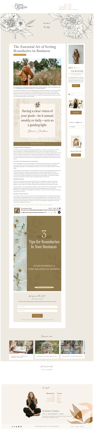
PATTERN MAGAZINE (62, 9)
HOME (65, 4)
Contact (82, 426)
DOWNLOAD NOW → (76, 154)
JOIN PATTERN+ (76, 112)
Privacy (77, 426)
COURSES (70, 4)
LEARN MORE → (76, 85)
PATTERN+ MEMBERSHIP (73, 9)
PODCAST (70, 6)
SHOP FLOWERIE (63, 8)
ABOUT (65, 5)
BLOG (69, 5)
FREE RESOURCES (63, 6)
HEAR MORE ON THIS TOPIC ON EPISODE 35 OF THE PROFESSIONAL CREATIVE (33, 204)
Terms (72, 426)
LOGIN (69, 8)
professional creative (20, 54)
